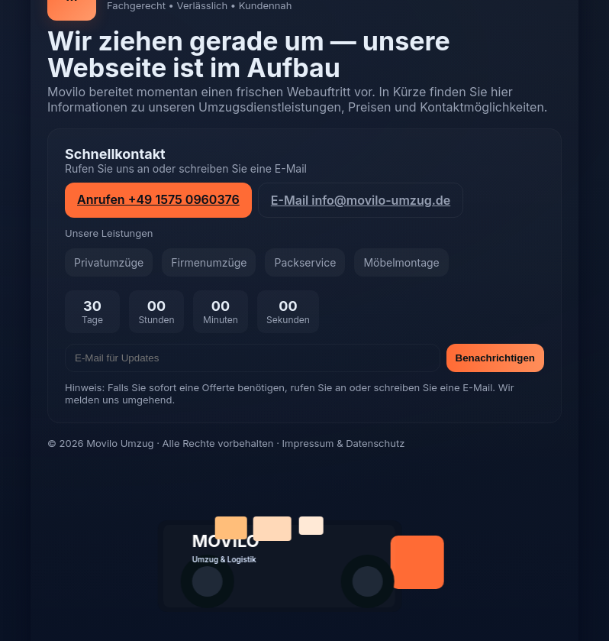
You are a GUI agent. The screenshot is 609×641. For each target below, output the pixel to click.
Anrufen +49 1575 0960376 (158, 199)
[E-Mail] (252, 358)
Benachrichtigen (495, 358)
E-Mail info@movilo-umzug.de (360, 200)
